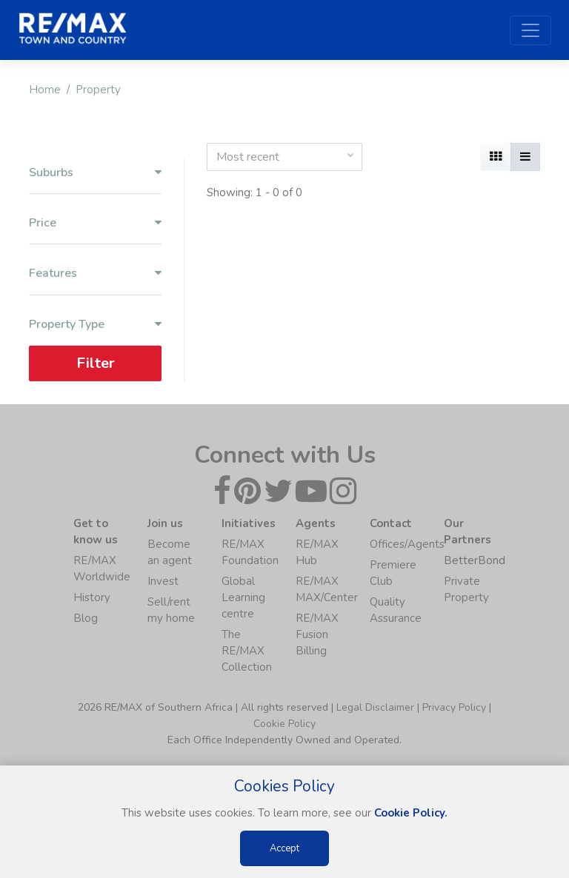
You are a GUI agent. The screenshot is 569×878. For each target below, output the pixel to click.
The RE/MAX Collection (247, 650)
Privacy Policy (454, 707)
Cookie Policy (284, 724)
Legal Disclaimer (375, 707)
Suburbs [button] (95, 173)
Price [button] (95, 223)
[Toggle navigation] (530, 30)
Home (45, 89)
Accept (284, 848)
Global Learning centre (243, 597)
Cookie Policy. (410, 812)
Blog (85, 618)
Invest (163, 581)
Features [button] (95, 274)
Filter (95, 363)
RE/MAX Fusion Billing (317, 634)
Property (98, 89)
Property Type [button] (95, 325)
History (91, 597)
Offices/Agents (407, 544)
